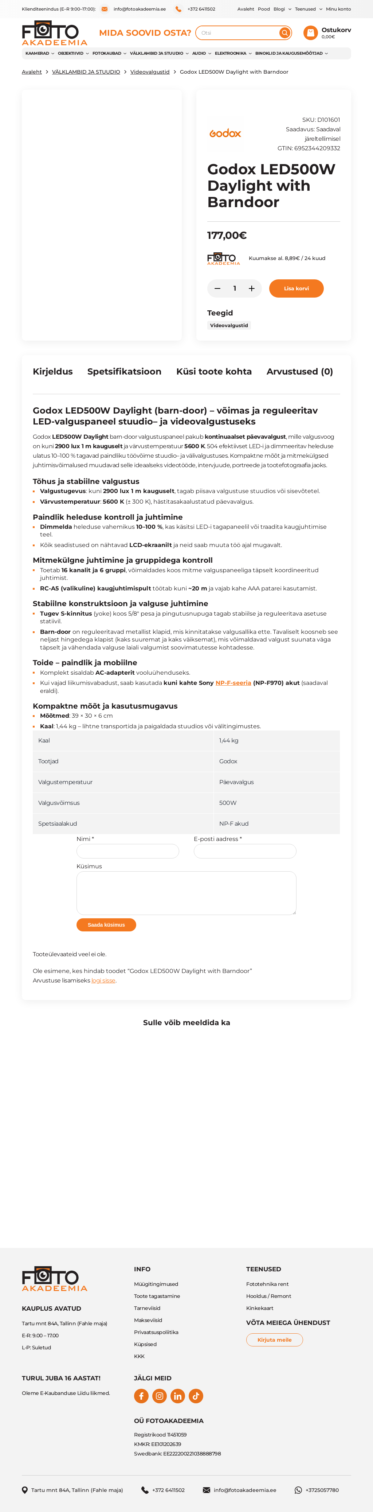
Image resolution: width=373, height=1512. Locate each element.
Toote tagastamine (157, 1296)
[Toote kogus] (234, 288)
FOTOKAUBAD (107, 53)
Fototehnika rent (267, 1284)
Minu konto (338, 9)
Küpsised (145, 1344)
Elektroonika (230, 53)
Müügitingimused (156, 1284)
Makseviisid (148, 1320)
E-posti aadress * (245, 847)
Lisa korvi (296, 288)
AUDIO (199, 53)
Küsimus (186, 889)
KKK (139, 1356)
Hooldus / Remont (268, 1296)
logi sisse (103, 980)
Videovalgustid (150, 72)
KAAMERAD (37, 53)
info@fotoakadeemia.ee (132, 9)
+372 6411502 (194, 9)
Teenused (305, 9)
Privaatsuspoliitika (156, 1332)
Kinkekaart (259, 1308)
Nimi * (127, 847)
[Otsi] (284, 32)
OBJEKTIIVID (70, 53)
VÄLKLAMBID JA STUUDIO (156, 53)
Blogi (279, 9)
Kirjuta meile (275, 1340)
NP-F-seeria (233, 682)
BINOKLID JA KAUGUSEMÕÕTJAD (288, 53)
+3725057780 (317, 1490)
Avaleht (245, 9)
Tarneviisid (147, 1308)
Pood (264, 9)
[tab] (53, 374)
